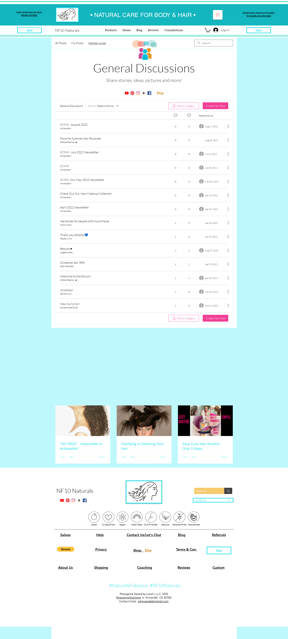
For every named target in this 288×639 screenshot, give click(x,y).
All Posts (61, 43)
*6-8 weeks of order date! (258, 15)
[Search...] (206, 491)
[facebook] (149, 93)
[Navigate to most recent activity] (211, 223)
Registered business (128, 597)
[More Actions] (226, 126)
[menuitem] (183, 105)
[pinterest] (132, 93)
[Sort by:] (103, 105)
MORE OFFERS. (29, 15)
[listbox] (213, 500)
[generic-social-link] (155, 93)
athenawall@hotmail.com (153, 601)
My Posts (77, 43)
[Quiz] (258, 30)
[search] (213, 43)
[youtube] (127, 93)
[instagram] (138, 93)
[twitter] (144, 93)
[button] (207, 30)
